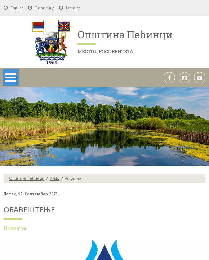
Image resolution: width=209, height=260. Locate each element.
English (17, 7)
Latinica (73, 7)
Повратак (15, 228)
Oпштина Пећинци (26, 178)
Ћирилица (45, 7)
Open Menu (11, 77)
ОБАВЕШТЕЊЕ (29, 209)
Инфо (54, 178)
